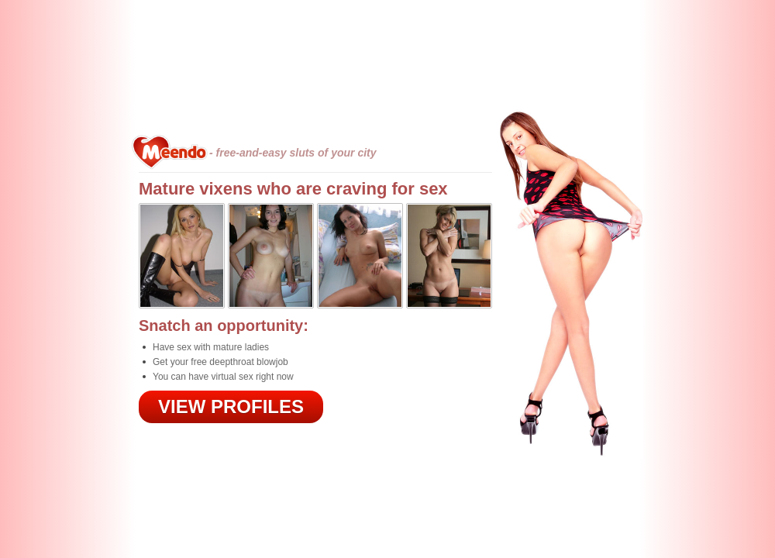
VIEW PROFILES (231, 406)
